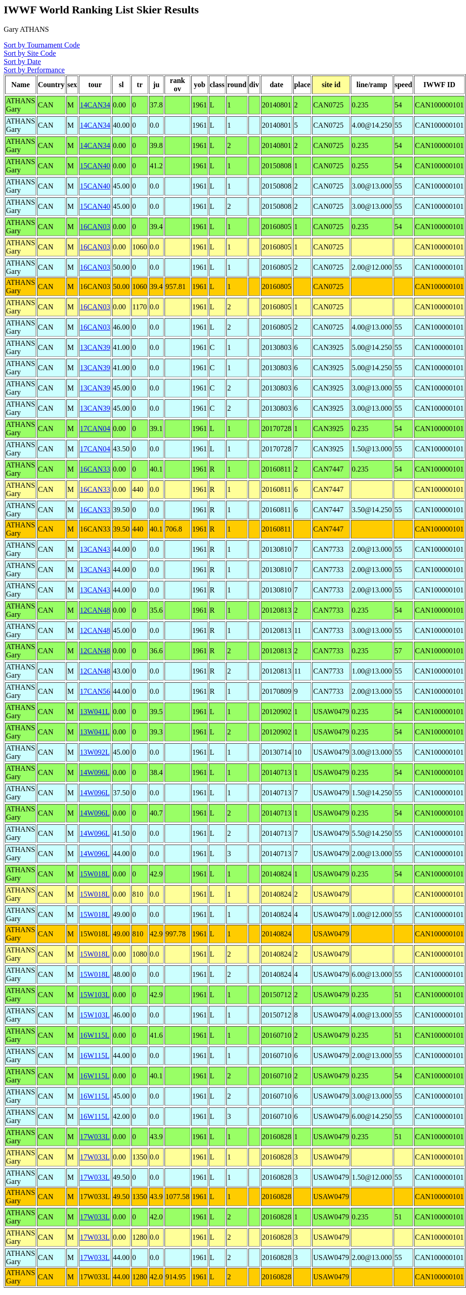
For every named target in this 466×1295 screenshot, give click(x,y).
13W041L (95, 712)
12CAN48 (95, 610)
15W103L (95, 995)
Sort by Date (22, 61)
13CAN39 (95, 347)
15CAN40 (95, 166)
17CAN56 (95, 691)
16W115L (94, 1035)
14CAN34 (95, 105)
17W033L (95, 1137)
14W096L (95, 772)
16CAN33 (95, 469)
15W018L (95, 874)
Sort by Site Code (30, 53)
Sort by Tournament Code (42, 45)
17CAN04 (95, 428)
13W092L (95, 752)
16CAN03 (95, 227)
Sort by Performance (34, 70)
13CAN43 (95, 549)
